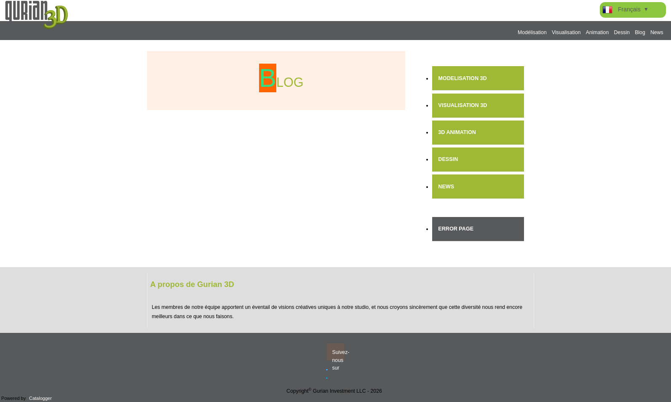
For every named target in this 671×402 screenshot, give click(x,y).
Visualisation (566, 32)
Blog (640, 32)
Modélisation (532, 32)
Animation (597, 32)
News (656, 32)
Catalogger (40, 398)
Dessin (622, 32)
